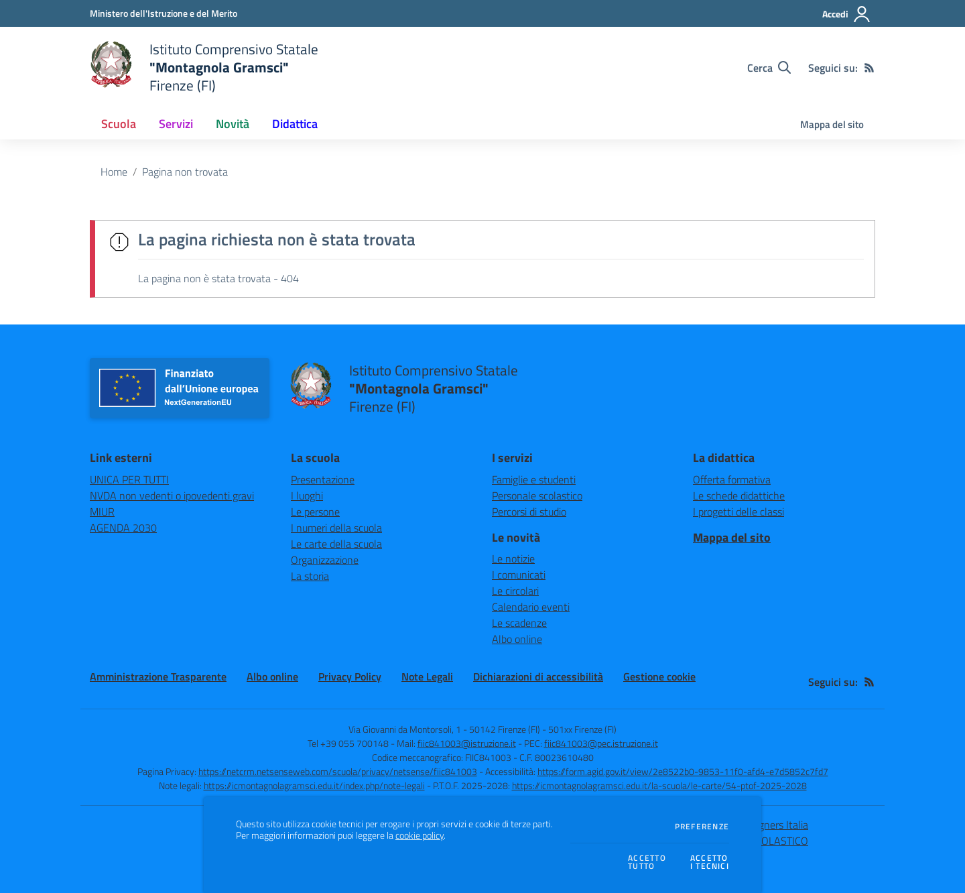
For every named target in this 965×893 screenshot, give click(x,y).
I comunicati (518, 575)
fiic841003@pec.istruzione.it (601, 743)
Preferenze (702, 827)
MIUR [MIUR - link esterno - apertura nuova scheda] (102, 511)
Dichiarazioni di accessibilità (538, 676)
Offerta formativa (732, 479)
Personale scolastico (537, 495)
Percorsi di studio (529, 511)
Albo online (517, 639)
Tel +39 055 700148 (348, 743)
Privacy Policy (349, 676)
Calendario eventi (531, 607)
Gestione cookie (659, 676)
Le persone (315, 511)
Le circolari (515, 591)
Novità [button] (232, 124)
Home (114, 172)
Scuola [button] (118, 124)
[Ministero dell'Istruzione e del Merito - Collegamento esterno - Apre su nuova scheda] (163, 13)
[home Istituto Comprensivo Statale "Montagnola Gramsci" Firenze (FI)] (204, 67)
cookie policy (419, 835)
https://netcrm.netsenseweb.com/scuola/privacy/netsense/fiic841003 (337, 771)
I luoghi (307, 495)
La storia (310, 576)
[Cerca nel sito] (769, 67)
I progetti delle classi (738, 511)
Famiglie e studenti (534, 479)
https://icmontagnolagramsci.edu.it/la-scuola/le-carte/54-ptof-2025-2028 (659, 785)
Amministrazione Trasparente (158, 676)
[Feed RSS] (869, 68)
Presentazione (323, 479)
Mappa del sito (832, 124)
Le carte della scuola (336, 544)
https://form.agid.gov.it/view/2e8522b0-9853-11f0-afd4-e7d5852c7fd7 (682, 771)
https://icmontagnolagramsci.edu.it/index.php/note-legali (314, 785)
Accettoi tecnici (709, 862)
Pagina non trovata (185, 172)
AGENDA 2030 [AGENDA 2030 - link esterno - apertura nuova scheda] (123, 528)
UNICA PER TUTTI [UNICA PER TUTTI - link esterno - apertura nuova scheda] (129, 479)
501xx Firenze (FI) (582, 729)
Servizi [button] (176, 124)
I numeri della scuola (336, 528)
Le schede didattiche (739, 495)
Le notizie (513, 558)
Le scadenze (519, 623)
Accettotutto (647, 862)
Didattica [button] (295, 124)
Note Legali (427, 676)
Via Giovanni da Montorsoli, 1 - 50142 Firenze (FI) (444, 729)
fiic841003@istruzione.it (466, 743)
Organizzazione (325, 560)
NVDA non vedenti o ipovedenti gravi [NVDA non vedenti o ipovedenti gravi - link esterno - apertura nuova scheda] (172, 495)
